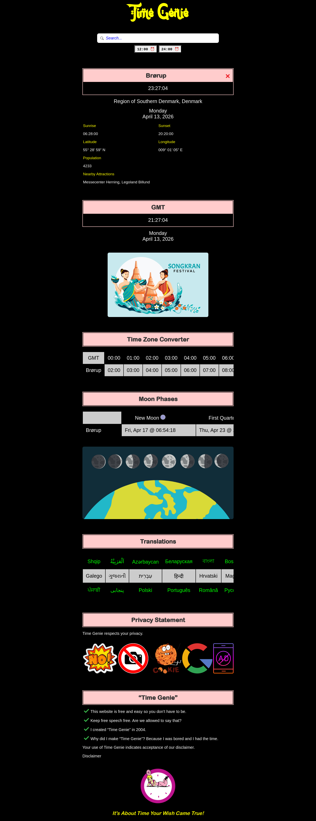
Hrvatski (208, 576)
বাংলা (208, 561)
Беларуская (178, 561)
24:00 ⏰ (170, 49)
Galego (94, 576)
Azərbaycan (145, 562)
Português (178, 590)
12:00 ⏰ (146, 49)
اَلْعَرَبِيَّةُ (117, 561)
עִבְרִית (145, 576)
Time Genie (158, 13)
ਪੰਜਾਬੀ (94, 590)
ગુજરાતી (117, 576)
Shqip (93, 561)
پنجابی (117, 590)
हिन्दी (178, 576)
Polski (145, 590)
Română (208, 590)
